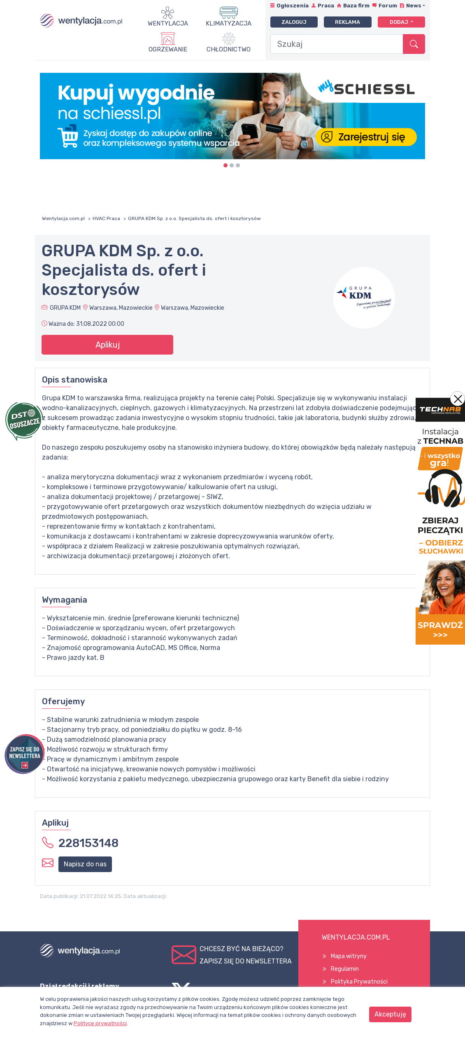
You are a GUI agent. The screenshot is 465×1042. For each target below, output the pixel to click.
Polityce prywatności (100, 1023)
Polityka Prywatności (359, 981)
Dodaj (399, 22)
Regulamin (345, 968)
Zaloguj (294, 22)
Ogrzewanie (168, 49)
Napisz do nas (85, 864)
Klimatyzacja (228, 23)
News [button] (413, 5)
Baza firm (356, 5)
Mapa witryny (349, 956)
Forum (388, 5)
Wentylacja (168, 23)
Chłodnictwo (229, 49)
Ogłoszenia (293, 5)
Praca (326, 5)
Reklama (347, 22)
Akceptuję (390, 1014)
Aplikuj (107, 345)
